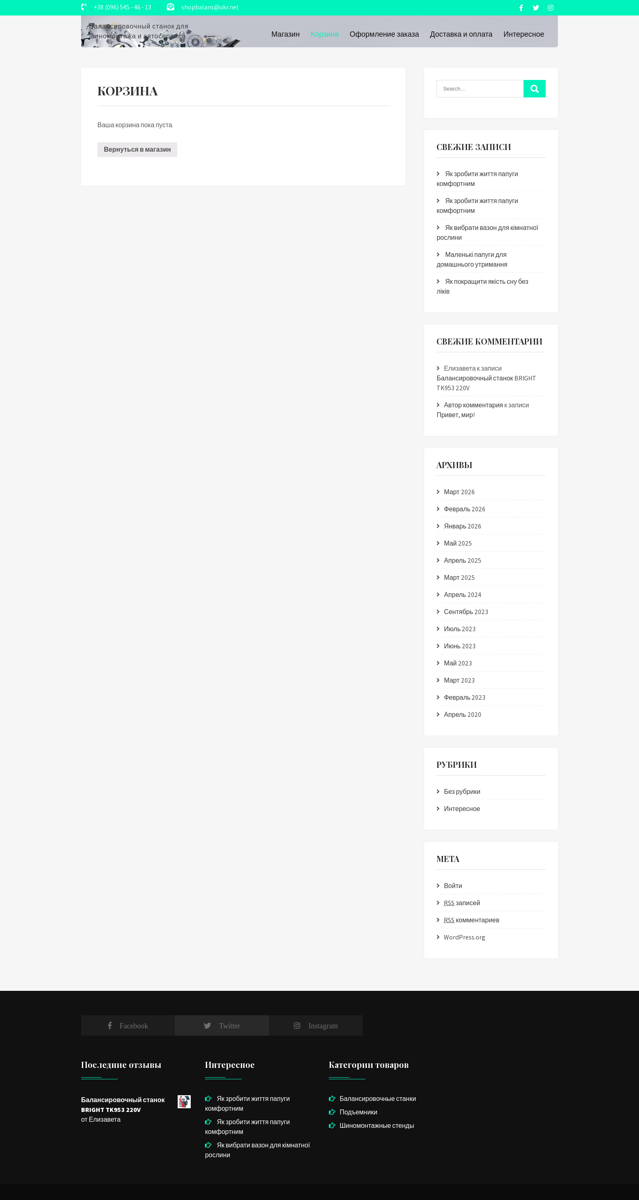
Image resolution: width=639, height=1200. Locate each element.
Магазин (285, 34)
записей (462, 903)
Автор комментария (473, 405)
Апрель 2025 (462, 560)
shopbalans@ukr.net (210, 7)
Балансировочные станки (377, 1098)
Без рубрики (462, 791)
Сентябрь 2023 (466, 612)
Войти (453, 886)
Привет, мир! (455, 415)
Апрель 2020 (462, 714)
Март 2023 (459, 680)
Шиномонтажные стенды (376, 1125)
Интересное (524, 34)
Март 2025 (459, 577)
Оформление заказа (384, 34)
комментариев (471, 920)
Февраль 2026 (464, 509)
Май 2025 (458, 543)
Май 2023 (458, 663)
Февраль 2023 (464, 697)
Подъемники (358, 1112)
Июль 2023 (460, 629)
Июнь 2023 (460, 646)
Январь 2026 (462, 526)
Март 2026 (459, 492)
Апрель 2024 (462, 594)
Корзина (325, 34)
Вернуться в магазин (137, 149)
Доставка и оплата (461, 34)
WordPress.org (464, 937)
